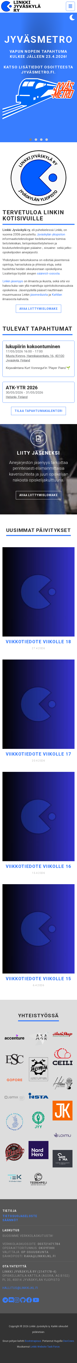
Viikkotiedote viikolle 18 (38, 641)
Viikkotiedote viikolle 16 (38, 866)
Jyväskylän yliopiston (51, 234)
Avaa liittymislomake (38, 308)
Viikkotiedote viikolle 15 (38, 978)
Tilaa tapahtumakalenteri (38, 410)
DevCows (68, 1341)
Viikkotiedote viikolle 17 (38, 754)
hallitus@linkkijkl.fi (20, 1288)
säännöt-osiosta (48, 273)
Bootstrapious (33, 1341)
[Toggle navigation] (70, 6)
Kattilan (57, 294)
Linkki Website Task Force (45, 1346)
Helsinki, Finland (17, 397)
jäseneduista (39, 294)
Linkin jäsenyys (12, 281)
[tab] (30, 139)
